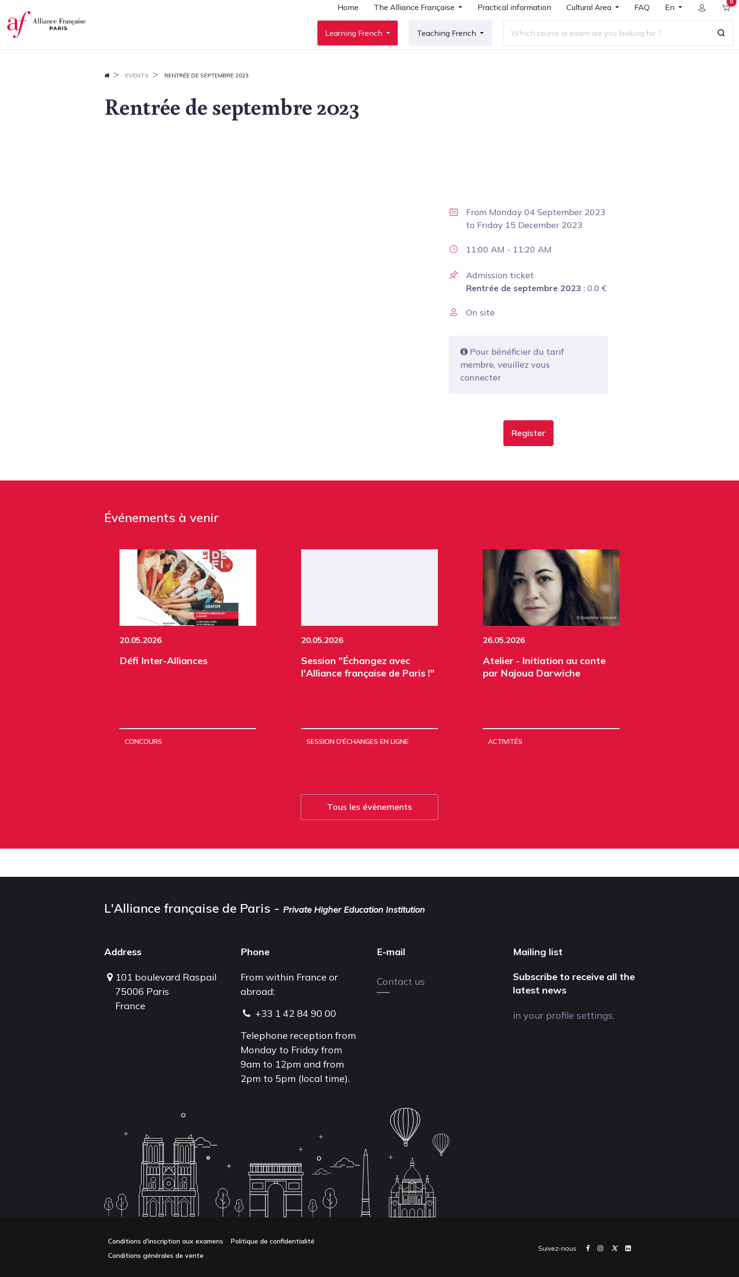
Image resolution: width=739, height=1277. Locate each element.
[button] (528, 461)
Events (137, 103)
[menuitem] (341, 25)
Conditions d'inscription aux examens (165, 1241)
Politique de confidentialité (273, 1241)
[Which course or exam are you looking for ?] (599, 47)
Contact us (401, 981)
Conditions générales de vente (156, 1255)
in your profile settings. (564, 1015)
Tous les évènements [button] (369, 835)
